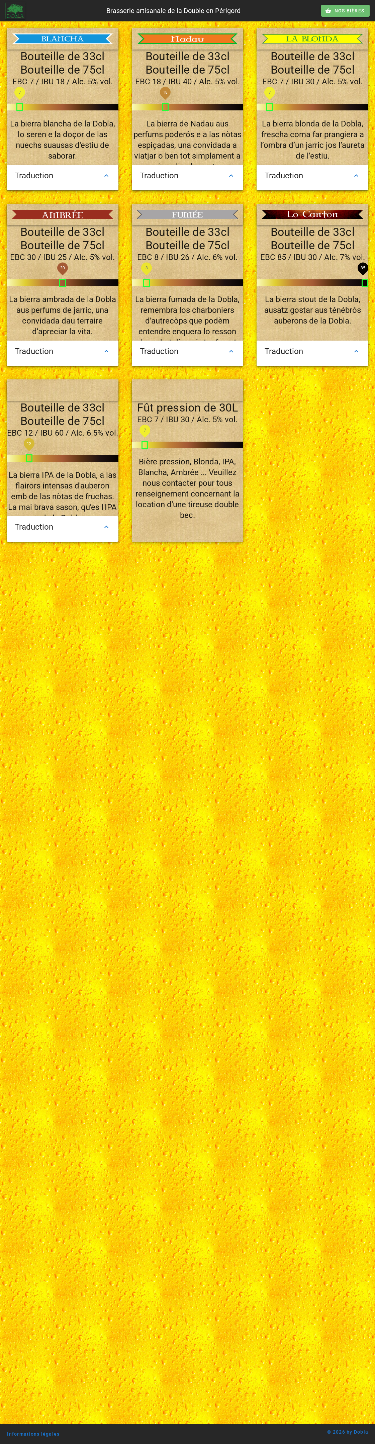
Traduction (62, 175)
